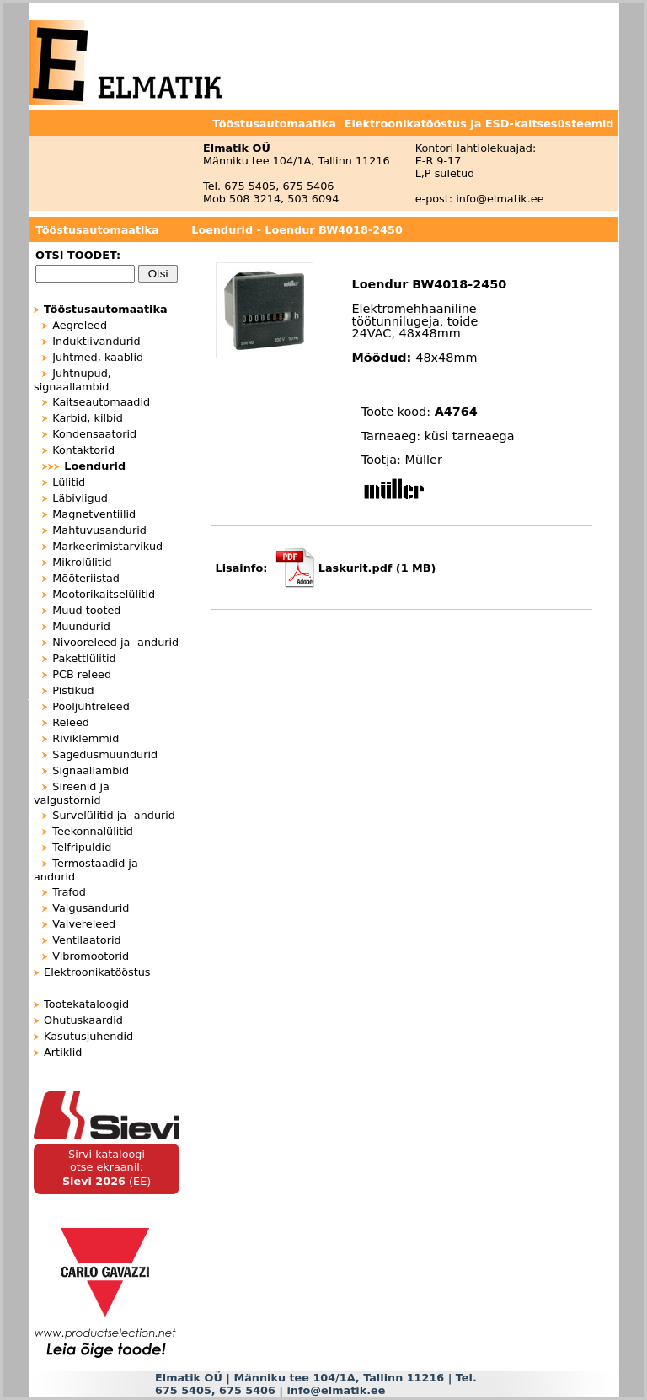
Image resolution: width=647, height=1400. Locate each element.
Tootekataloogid (86, 1004)
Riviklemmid (85, 738)
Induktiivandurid (96, 341)
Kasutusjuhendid (88, 1036)
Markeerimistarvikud (107, 546)
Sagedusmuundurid (105, 754)
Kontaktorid (83, 450)
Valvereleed (83, 924)
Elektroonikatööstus (97, 972)
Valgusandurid (90, 908)
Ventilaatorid (86, 940)
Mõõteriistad (86, 578)
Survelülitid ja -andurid (113, 815)
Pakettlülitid (83, 658)
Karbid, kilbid (87, 418)
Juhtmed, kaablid (97, 357)
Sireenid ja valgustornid (72, 793)
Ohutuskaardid (83, 1020)
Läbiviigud (80, 498)
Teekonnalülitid (92, 831)
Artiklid (63, 1052)
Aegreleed (79, 325)
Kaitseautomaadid (101, 402)
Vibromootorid (90, 956)
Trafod (69, 892)
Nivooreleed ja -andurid (115, 642)
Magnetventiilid (94, 514)
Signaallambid (90, 770)
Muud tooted (86, 610)
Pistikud (73, 690)
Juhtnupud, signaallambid (72, 380)
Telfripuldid (81, 847)
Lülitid (68, 482)
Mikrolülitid (81, 562)
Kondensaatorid (94, 434)
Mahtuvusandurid (99, 530)
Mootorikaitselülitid (103, 594)
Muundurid (81, 626)
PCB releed (81, 674)
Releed (70, 722)
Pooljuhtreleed (91, 706)
